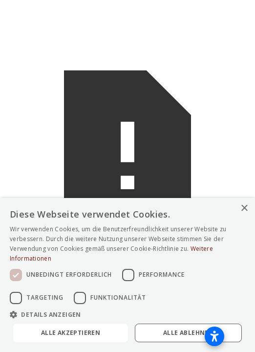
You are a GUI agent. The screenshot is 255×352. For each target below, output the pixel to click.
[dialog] (127, 275)
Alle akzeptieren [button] (70, 333)
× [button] (244, 208)
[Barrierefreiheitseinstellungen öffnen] (214, 336)
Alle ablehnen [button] (188, 333)
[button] (127, 314)
